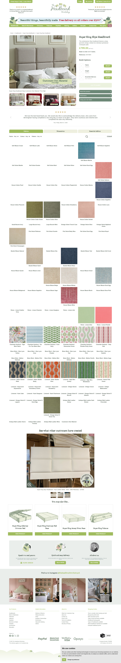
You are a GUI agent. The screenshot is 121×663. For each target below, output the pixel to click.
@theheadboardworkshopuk (69, 573)
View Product (20, 533)
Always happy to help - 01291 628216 (20, 1)
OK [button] (64, 659)
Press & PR (64, 618)
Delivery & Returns (40, 613)
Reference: (82, 54)
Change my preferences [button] (73, 659)
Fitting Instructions (39, 615)
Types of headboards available (95, 622)
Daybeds (11, 620)
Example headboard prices (94, 625)
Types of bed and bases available (96, 618)
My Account (89, 1)
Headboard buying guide (94, 620)
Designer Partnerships (40, 618)
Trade (80, 1)
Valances (11, 618)
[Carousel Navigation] (60, 117)
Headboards (12, 613)
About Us (64, 615)
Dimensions (38, 620)
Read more (60, 562)
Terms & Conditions (66, 620)
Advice (37, 623)
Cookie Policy (65, 622)
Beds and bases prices (93, 616)
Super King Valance (100, 528)
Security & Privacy (66, 623)
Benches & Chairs (13, 622)
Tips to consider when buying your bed (97, 613)
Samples (11, 623)
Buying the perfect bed (93, 615)
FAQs (36, 616)
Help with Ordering (40, 622)
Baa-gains (11, 627)
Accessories (12, 625)
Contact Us (64, 616)
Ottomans (11, 616)
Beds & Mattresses (13, 615)
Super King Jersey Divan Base (74, 528)
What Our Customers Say (68, 613)
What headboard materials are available (97, 623)
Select (108, 66)
